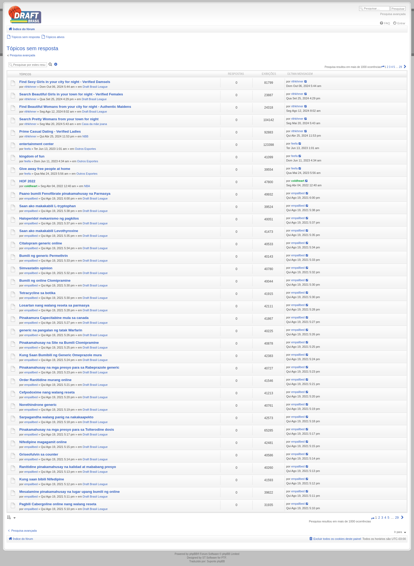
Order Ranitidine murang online (45, 380)
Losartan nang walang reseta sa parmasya (54, 305)
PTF (223, 557)
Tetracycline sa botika (37, 293)
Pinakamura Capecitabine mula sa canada (53, 318)
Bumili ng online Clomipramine (44, 280)
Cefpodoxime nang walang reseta (47, 392)
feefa (27, 148)
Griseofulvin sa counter (38, 454)
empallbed (31, 198)
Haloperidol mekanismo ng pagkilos (49, 218)
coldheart (30, 186)
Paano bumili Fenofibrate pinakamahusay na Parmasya (64, 194)
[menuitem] (384, 23)
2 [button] (387, 67)
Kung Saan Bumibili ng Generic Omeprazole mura (60, 355)
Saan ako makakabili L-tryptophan (47, 206)
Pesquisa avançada (393, 14)
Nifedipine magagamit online (43, 442)
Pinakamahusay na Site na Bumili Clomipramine (59, 343)
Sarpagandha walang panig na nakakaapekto (56, 417)
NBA (87, 186)
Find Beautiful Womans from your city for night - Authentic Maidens (75, 107)
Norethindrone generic (38, 405)
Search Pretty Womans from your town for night (58, 119)
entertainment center (36, 144)
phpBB (193, 554)
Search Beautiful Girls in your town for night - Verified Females (71, 94)
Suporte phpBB (216, 561)
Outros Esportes (85, 148)
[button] (383, 67)
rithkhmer (30, 86)
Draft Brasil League (95, 86)
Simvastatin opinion (35, 268)
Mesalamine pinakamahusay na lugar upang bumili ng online (69, 492)
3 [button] (390, 67)
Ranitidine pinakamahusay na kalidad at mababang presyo (67, 467)
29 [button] (400, 67)
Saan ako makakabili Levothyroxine (48, 231)
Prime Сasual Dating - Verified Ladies (50, 131)
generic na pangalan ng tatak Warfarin (50, 330)
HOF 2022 (27, 181)
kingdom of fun (31, 156)
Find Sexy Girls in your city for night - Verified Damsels (64, 82)
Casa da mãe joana (94, 124)
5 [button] (394, 67)
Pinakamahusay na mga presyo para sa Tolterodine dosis (66, 430)
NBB (85, 136)
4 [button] (392, 67)
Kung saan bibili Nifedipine (41, 479)
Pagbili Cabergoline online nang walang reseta (57, 504)
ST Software (209, 557)
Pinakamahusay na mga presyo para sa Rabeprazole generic (69, 367)
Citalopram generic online (40, 243)
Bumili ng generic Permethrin (43, 256)
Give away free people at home (44, 169)
